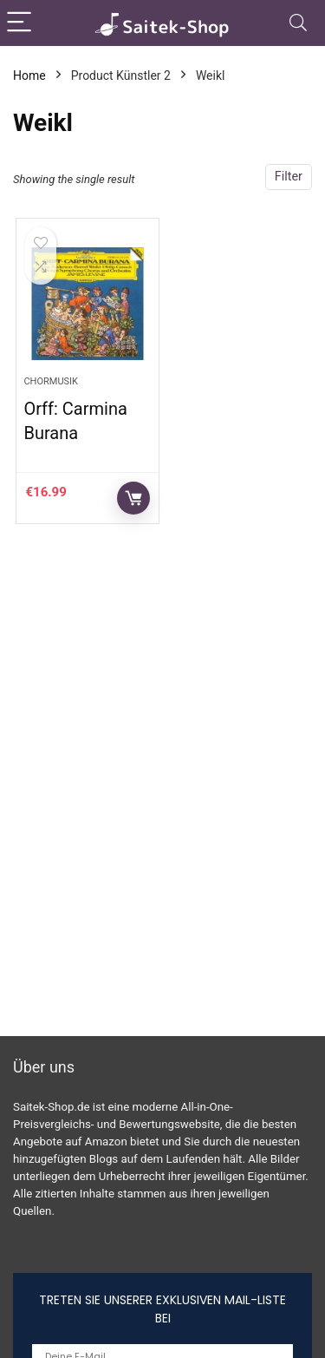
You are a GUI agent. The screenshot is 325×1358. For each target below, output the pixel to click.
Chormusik (50, 381)
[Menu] (21, 23)
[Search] (298, 23)
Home (29, 75)
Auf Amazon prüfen (133, 498)
